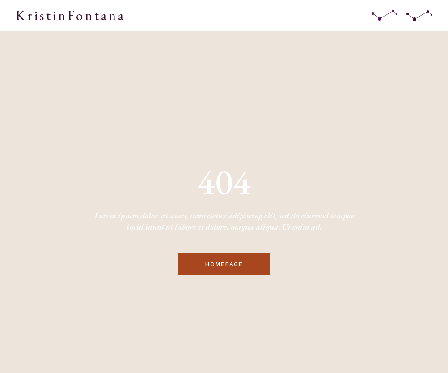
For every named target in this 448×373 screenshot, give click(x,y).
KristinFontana (71, 15)
